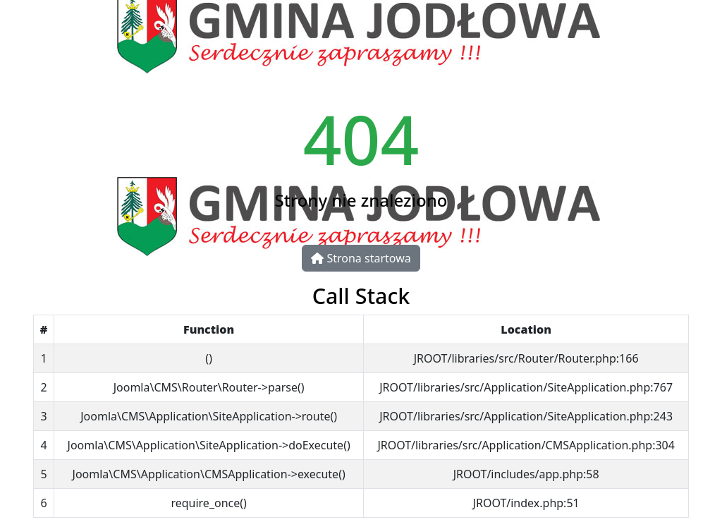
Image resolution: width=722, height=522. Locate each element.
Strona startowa (360, 258)
